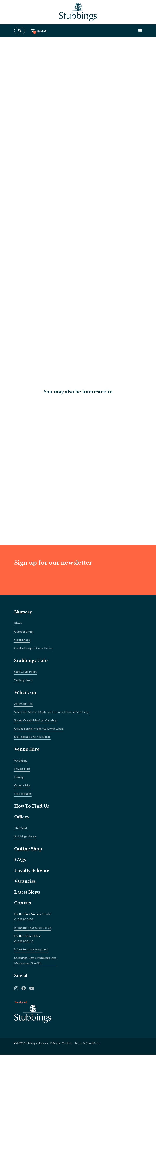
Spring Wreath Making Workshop (35, 720)
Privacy (55, 1043)
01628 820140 (23, 941)
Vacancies (25, 881)
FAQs (20, 859)
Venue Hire (26, 749)
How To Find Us (31, 806)
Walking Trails (23, 680)
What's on (25, 692)
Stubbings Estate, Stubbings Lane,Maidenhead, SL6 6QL (35, 960)
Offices (21, 816)
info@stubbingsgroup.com (31, 949)
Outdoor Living (23, 631)
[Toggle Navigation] (140, 30)
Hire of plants (23, 793)
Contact (23, 902)
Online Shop (28, 848)
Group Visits (22, 785)
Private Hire (22, 768)
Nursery (23, 612)
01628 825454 (23, 919)
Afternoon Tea (23, 703)
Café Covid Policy (25, 671)
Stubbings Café (31, 660)
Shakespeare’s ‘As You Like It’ (32, 737)
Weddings (20, 760)
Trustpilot (20, 1002)
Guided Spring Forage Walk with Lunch (38, 728)
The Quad (20, 828)
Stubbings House (25, 836)
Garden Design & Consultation (33, 648)
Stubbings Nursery (36, 1043)
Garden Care (22, 639)
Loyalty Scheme (31, 870)
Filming (19, 777)
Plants (18, 623)
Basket (38, 31)
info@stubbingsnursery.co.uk (32, 927)
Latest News (27, 892)
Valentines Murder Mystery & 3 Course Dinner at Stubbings (51, 712)
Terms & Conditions (86, 1043)
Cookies (67, 1043)
